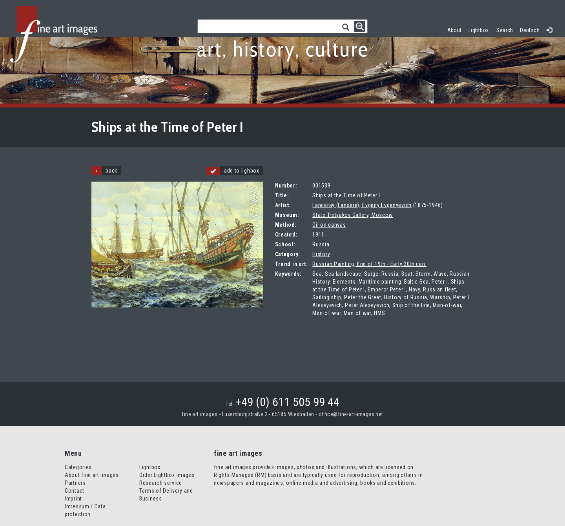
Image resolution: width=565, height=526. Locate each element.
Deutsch (529, 30)
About (454, 30)
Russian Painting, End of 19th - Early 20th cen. (369, 264)
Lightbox (480, 29)
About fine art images (92, 475)
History (321, 254)
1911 (318, 234)
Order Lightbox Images (167, 475)
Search (504, 30)
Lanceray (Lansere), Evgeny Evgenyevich (362, 205)
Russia (320, 244)
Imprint (73, 498)
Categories (78, 467)
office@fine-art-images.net (351, 414)
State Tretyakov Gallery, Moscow (352, 215)
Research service (160, 483)
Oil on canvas (329, 225)
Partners (75, 483)
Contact (74, 491)
